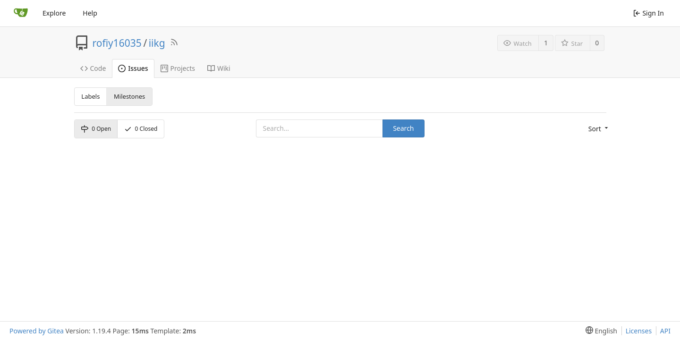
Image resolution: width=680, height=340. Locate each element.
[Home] (21, 13)
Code (93, 68)
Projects (178, 68)
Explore (54, 12)
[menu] (597, 129)
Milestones (129, 96)
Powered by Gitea (36, 330)
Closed (141, 129)
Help (90, 12)
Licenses (639, 330)
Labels (90, 96)
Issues (133, 68)
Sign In (648, 12)
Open (96, 129)
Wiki (218, 68)
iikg (157, 43)
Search (403, 128)
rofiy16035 (117, 43)
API (665, 330)
